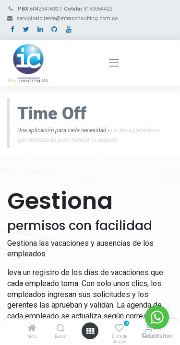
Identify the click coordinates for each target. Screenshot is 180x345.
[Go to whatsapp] (157, 317)
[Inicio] (31, 329)
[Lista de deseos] (119, 329)
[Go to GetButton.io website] (157, 335)
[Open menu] (90, 331)
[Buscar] (60, 329)
